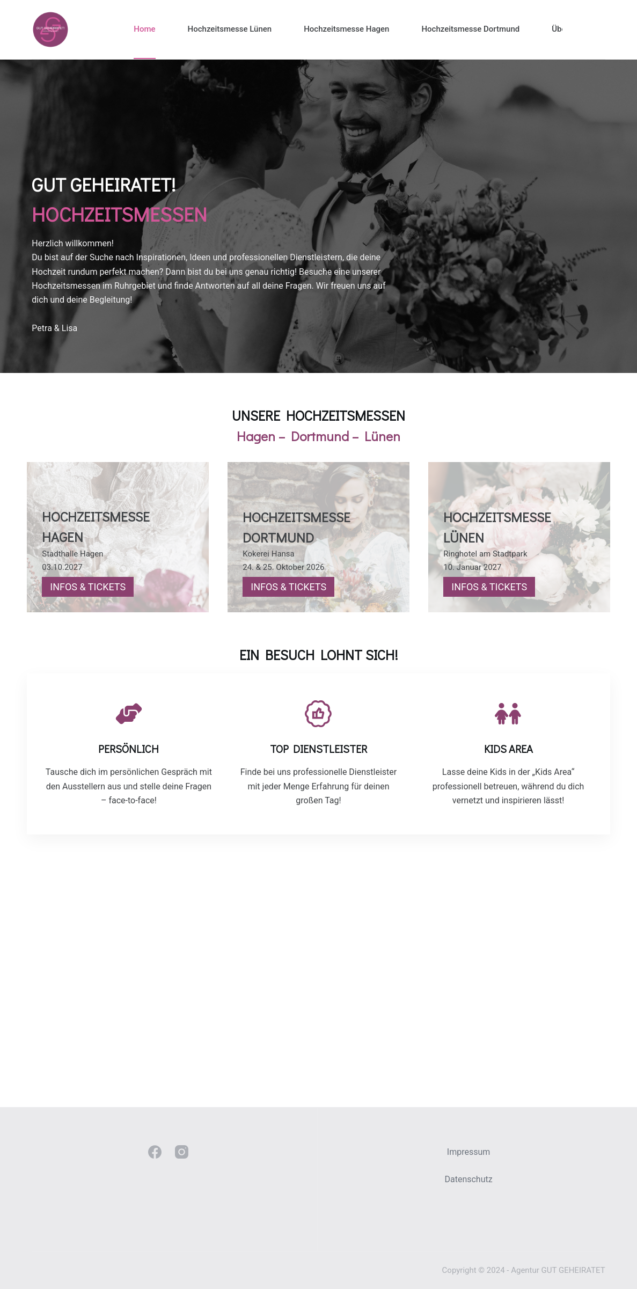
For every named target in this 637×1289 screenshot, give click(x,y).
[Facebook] (155, 1152)
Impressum (468, 1152)
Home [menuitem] (144, 29)
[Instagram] (181, 1152)
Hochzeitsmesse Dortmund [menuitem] (470, 29)
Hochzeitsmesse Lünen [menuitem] (230, 29)
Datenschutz (468, 1179)
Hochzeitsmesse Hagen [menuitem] (346, 29)
